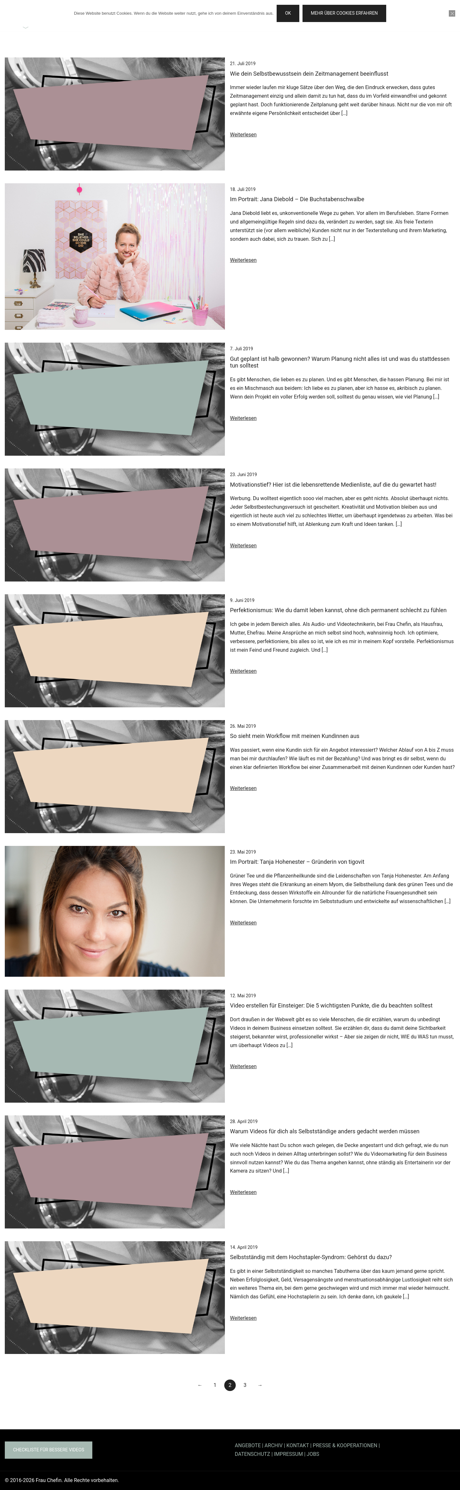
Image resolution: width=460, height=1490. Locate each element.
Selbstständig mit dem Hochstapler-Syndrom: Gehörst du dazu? (311, 1257)
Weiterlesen (243, 135)
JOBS (313, 1454)
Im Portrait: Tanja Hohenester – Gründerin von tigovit (297, 861)
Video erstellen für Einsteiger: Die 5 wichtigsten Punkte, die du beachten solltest (331, 1005)
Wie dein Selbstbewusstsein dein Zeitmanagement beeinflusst (309, 73)
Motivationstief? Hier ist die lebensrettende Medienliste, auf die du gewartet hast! (333, 484)
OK (288, 13)
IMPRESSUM (288, 1454)
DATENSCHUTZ (252, 1454)
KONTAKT (298, 1445)
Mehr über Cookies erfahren (344, 13)
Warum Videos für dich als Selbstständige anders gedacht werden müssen (324, 1131)
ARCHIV (273, 1445)
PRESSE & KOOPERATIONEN (345, 1445)
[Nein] (452, 13)
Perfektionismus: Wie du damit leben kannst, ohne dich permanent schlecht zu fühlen (338, 610)
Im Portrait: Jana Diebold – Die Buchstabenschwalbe (297, 199)
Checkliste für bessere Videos (48, 1449)
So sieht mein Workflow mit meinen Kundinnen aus (294, 736)
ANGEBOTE (248, 1445)
